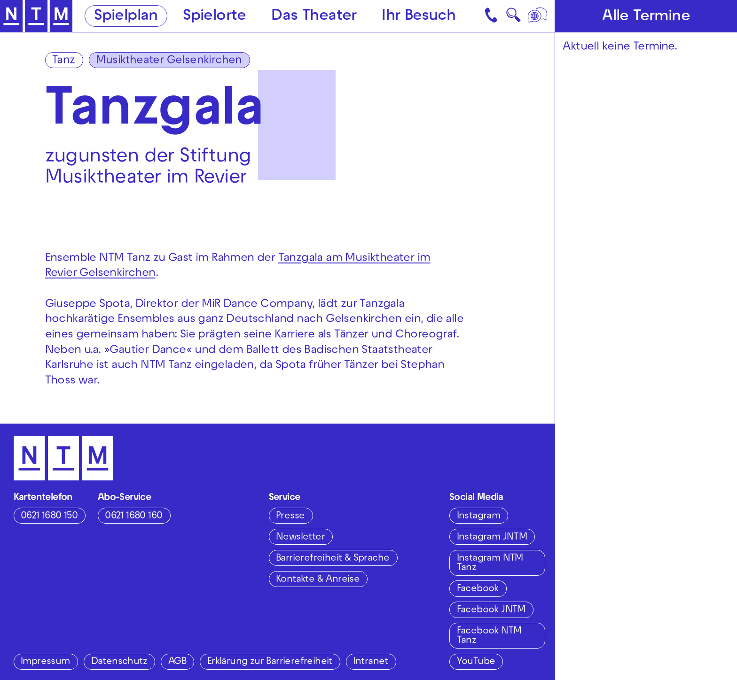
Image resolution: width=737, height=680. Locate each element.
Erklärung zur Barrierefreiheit (269, 661)
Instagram (479, 516)
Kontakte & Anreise (318, 579)
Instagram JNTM (492, 537)
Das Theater (313, 16)
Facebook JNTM (491, 610)
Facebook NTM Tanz (489, 636)
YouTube (476, 661)
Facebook (478, 589)
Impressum (45, 661)
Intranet (370, 661)
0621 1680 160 (133, 516)
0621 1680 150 (49, 516)
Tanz (63, 61)
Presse (290, 516)
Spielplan (126, 16)
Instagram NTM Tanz (490, 563)
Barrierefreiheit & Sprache (332, 558)
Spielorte (214, 16)
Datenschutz (119, 661)
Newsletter (300, 537)
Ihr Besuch (418, 16)
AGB (177, 661)
